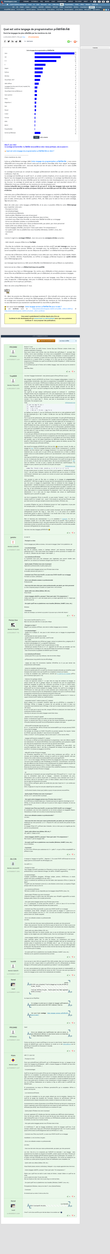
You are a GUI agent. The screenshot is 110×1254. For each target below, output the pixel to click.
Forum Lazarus (21, 9)
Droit (86, 1)
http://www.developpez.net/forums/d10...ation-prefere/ (24, 311)
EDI (62, 4)
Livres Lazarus (79, 9)
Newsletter (61, 1)
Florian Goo (13, 620)
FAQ (41, 1)
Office (82, 4)
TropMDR (13, 376)
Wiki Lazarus (87, 9)
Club (91, 1)
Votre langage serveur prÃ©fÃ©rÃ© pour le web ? (43, 307)
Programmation (69, 4)
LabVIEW (41, 7)
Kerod (13, 980)
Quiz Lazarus (96, 9)
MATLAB (55, 7)
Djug (23, 37)
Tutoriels (34, 1)
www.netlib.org (67, 1044)
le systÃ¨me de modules (64, 673)
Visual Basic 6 (84, 7)
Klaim (13, 1055)
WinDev (76, 7)
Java (49, 4)
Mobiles (88, 4)
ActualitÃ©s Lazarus (9, 9)
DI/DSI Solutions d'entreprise (18, 4)
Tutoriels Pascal (41, 9)
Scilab (61, 7)
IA (34, 4)
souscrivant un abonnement (44, 319)
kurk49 (13, 961)
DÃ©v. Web (56, 4)
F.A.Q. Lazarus (51, 9)
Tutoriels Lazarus (30, 9)
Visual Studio (68, 7)
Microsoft (43, 4)
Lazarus (92, 7)
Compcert (64, 519)
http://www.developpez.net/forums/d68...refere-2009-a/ (52, 309)
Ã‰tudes (78, 1)
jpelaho (13, 537)
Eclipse (27, 7)
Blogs (47, 1)
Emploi (70, 1)
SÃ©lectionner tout (70, 402)
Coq (32, 448)
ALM (38, 4)
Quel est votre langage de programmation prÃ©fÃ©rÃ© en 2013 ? (30, 151)
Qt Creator (99, 7)
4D (17, 7)
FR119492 (13, 347)
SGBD (76, 4)
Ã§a (74, 461)
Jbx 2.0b (13, 859)
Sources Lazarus (68, 9)
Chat (53, 1)
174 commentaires (33, 37)
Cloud (29, 4)
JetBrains (34, 7)
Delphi (22, 7)
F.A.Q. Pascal (59, 9)
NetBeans (48, 7)
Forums (26, 1)
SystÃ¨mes (95, 4)
